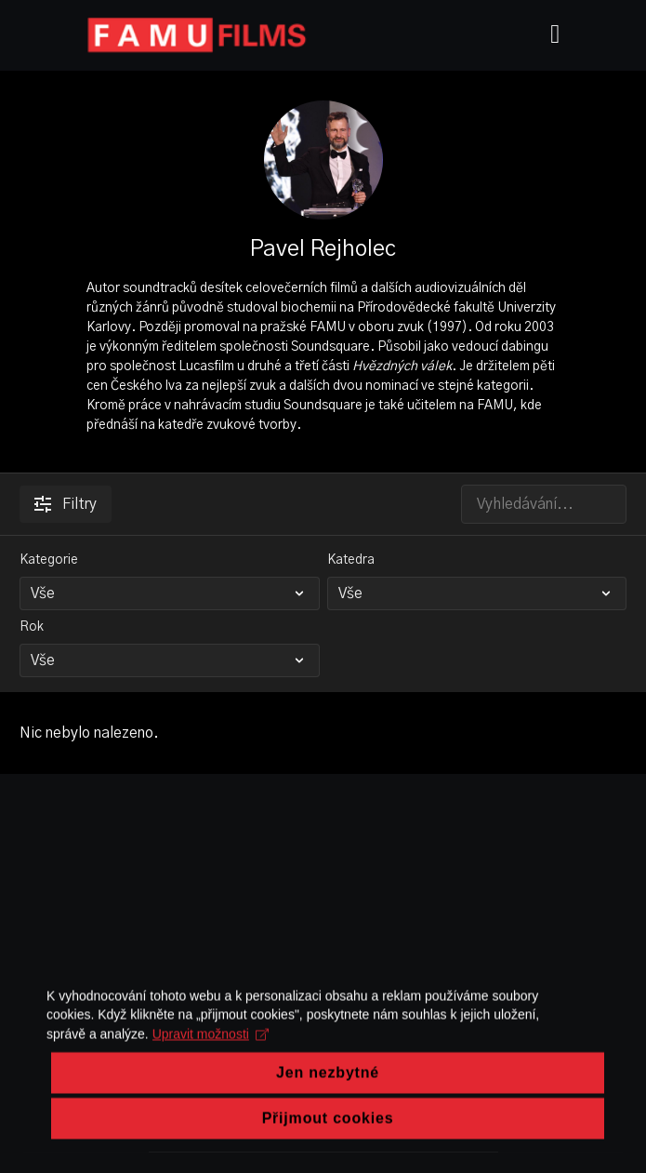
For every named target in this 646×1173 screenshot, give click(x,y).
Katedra (351, 560)
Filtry (65, 504)
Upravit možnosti (210, 1069)
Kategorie (49, 560)
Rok (32, 626)
